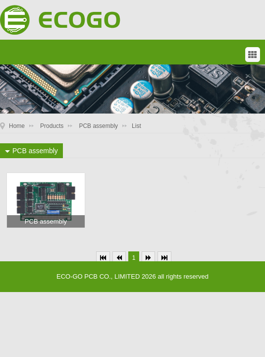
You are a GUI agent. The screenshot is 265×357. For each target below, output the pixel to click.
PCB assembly (98, 125)
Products (51, 125)
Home (17, 125)
